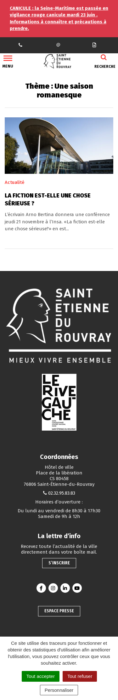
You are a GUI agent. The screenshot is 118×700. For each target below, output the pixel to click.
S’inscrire (59, 563)
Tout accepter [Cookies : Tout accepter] (40, 676)
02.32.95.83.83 (61, 493)
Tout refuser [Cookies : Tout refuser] (79, 676)
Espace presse (59, 611)
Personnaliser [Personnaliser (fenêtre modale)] (59, 690)
